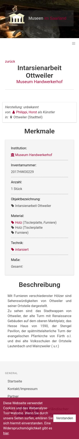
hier (6, 433)
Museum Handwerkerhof (39, 81)
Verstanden (64, 418)
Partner (13, 396)
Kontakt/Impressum (22, 389)
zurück (10, 61)
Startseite (15, 381)
